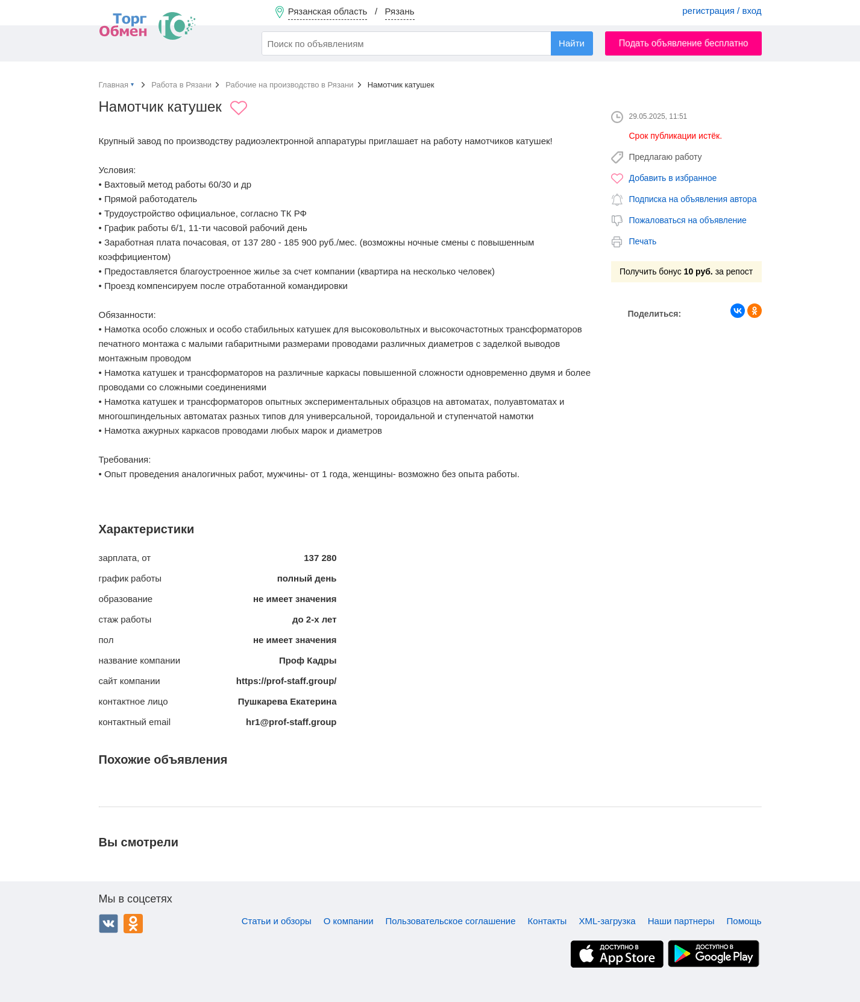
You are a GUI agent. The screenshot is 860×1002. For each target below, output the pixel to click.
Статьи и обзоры (277, 921)
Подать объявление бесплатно (683, 43)
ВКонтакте (108, 923)
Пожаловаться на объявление (688, 220)
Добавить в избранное (673, 178)
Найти (572, 43)
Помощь (744, 921)
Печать (643, 241)
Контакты (547, 921)
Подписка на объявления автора (693, 199)
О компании (349, 921)
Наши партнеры (681, 921)
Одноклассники (133, 923)
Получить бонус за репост (686, 271)
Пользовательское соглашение (451, 921)
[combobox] (427, 43)
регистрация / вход (721, 10)
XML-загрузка (607, 921)
